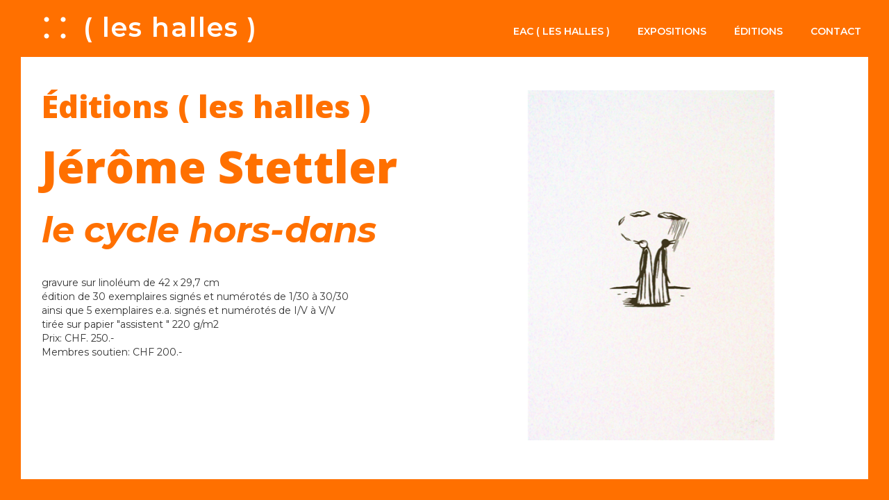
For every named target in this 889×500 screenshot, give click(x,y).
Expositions (672, 31)
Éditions (758, 31)
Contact (836, 31)
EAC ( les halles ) (561, 31)
